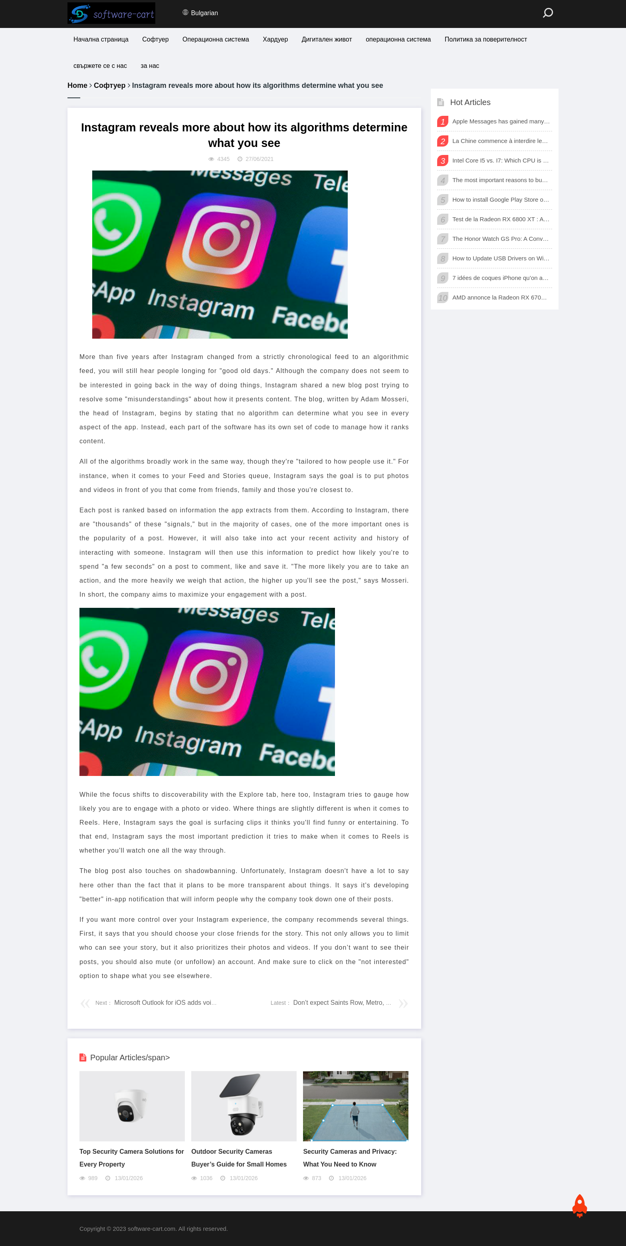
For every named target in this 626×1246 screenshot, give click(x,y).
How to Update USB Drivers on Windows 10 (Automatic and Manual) (501, 258)
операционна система (398, 39)
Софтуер (155, 39)
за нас (150, 65)
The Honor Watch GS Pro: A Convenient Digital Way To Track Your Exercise (501, 238)
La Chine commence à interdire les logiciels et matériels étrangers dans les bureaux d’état (501, 140)
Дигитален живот (327, 39)
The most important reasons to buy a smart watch (501, 180)
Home (77, 85)
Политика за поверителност (486, 39)
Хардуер (275, 39)
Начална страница (101, 39)
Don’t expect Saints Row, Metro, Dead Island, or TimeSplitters (379, 1002)
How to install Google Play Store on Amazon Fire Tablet (501, 199)
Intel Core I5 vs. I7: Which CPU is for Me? (501, 160)
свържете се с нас (100, 65)
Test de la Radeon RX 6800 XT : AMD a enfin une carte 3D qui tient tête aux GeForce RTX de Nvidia (501, 219)
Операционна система (215, 39)
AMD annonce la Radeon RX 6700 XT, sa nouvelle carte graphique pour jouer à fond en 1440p (501, 297)
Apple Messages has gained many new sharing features (501, 121)
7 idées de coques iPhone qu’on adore (501, 277)
